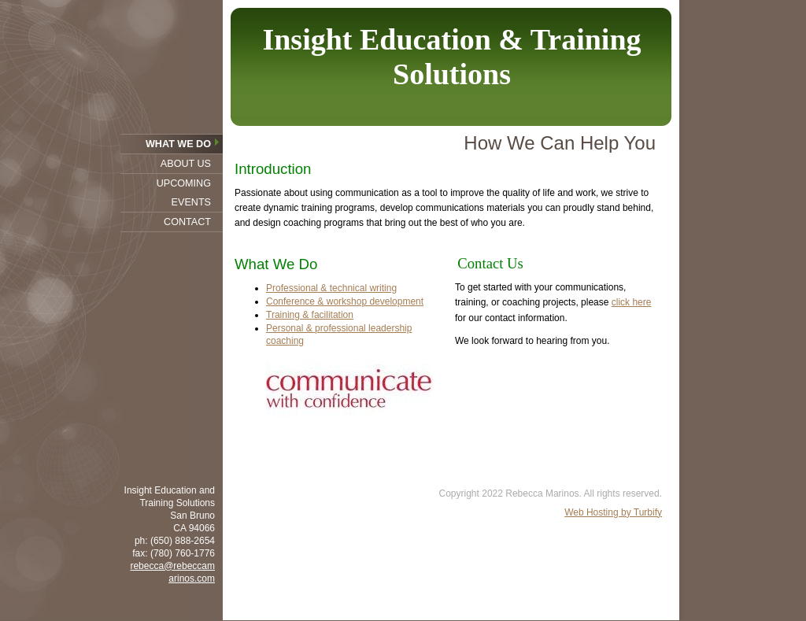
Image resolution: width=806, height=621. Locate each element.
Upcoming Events (184, 193)
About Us (186, 163)
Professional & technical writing (331, 288)
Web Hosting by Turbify (613, 512)
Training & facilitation (309, 314)
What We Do (178, 144)
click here (632, 302)
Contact (187, 221)
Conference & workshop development (344, 301)
